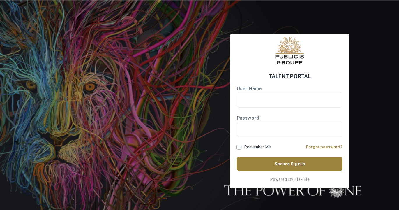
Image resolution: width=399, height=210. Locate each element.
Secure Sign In (289, 164)
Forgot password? (324, 147)
